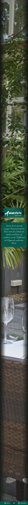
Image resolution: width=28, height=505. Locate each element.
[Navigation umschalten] (14, 503)
